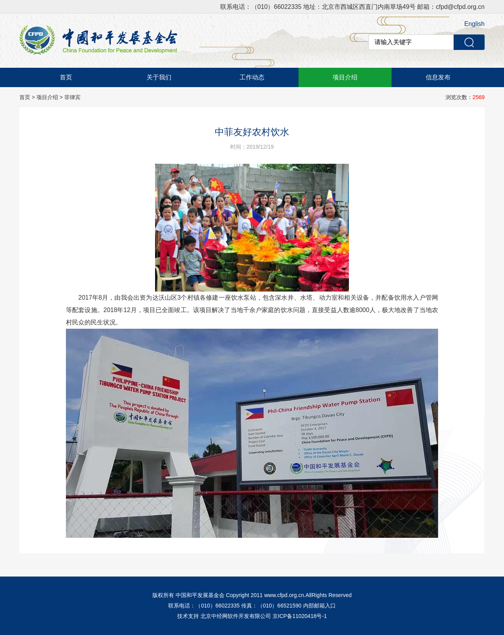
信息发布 (438, 77)
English (474, 24)
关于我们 (159, 77)
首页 (66, 77)
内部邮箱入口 (319, 605)
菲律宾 (72, 97)
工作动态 (252, 77)
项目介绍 (345, 77)
